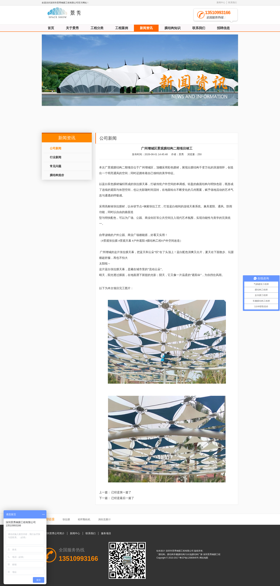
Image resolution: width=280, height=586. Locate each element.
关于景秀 (72, 28)
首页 (51, 28)
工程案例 (121, 28)
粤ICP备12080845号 (189, 558)
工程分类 (97, 28)
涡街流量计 (104, 519)
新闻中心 (221, 2)
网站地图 (203, 558)
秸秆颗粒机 (84, 519)
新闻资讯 (146, 28)
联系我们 (232, 2)
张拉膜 (66, 519)
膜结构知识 (172, 28)
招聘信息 (223, 28)
